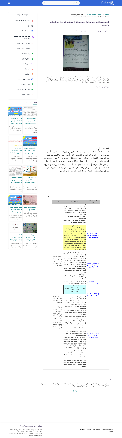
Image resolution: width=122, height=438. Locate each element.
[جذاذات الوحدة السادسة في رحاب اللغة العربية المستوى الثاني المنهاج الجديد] (30, 171)
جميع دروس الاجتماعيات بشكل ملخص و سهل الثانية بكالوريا (16, 150)
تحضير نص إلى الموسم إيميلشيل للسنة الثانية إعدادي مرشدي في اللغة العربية (30, 150)
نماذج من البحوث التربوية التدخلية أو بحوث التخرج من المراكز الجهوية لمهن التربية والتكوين (16, 237)
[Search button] (45, 3)
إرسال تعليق (76, 391)
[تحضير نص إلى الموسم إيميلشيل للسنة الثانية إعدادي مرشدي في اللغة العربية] (30, 141)
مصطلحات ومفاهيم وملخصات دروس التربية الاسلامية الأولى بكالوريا (16, 180)
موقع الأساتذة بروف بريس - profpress (90, 429)
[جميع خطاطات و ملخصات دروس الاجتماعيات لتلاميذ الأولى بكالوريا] (30, 111)
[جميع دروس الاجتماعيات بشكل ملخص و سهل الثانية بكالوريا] (15, 141)
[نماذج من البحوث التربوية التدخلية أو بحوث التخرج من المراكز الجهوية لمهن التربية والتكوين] (15, 228)
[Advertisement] (76, 409)
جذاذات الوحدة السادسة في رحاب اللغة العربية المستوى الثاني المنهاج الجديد (30, 180)
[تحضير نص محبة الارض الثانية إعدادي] (30, 200)
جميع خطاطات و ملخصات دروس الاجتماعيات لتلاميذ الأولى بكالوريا (31, 120)
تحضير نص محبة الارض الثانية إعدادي (30, 208)
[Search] (61, 3)
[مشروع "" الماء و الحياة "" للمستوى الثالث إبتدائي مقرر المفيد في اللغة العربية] (30, 228)
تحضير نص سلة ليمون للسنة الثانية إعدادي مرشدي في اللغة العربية (16, 209)
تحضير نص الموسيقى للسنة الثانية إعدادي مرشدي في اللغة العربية (16, 120)
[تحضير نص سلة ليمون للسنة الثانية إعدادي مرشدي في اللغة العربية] (15, 200)
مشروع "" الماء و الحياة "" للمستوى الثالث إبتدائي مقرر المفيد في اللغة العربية (31, 237)
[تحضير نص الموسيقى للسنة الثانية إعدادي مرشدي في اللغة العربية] (15, 111)
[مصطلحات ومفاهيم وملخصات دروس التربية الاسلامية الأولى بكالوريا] (15, 171)
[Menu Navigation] (9, 3)
